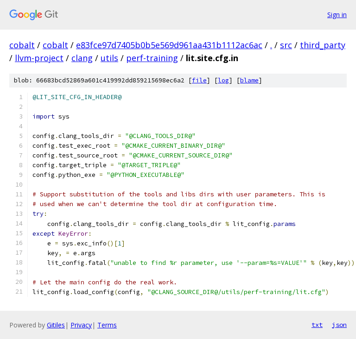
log (223, 80)
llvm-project (39, 57)
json (339, 324)
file (199, 80)
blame (249, 80)
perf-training (152, 57)
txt (317, 324)
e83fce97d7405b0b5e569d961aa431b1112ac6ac (169, 44)
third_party (322, 44)
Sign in (337, 14)
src (286, 44)
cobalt (22, 44)
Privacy (81, 324)
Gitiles (56, 324)
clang (82, 57)
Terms (107, 324)
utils (109, 57)
